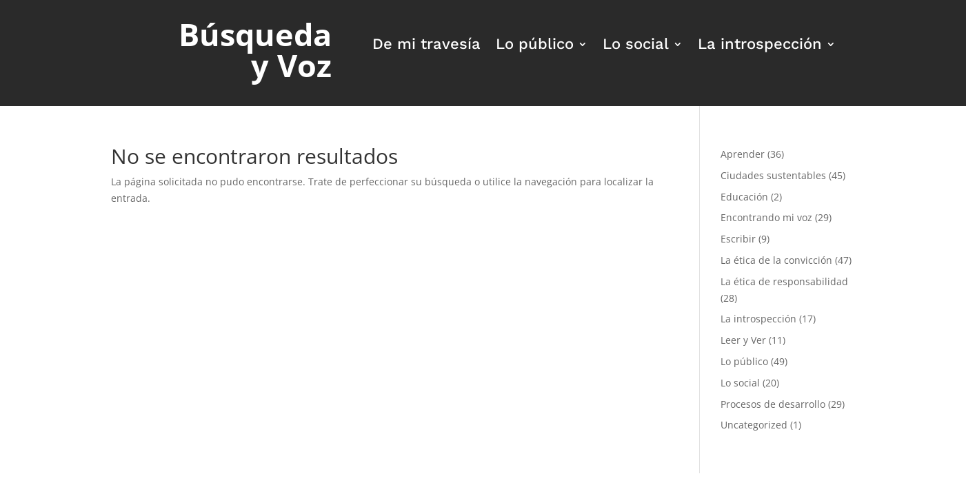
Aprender (743, 154)
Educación (744, 196)
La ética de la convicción (776, 260)
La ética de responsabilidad (784, 281)
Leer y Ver (743, 340)
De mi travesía (426, 45)
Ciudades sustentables (773, 175)
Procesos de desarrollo (773, 404)
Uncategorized (754, 424)
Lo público (535, 45)
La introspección (760, 45)
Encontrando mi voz (766, 217)
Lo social (636, 45)
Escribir (738, 238)
